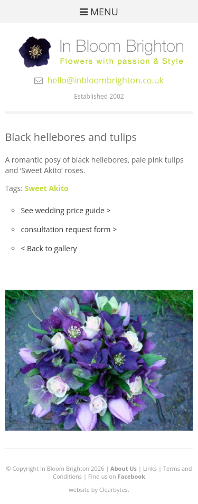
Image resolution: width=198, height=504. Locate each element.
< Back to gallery (49, 248)
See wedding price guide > (65, 210)
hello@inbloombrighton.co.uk (105, 80)
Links (150, 468)
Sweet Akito (46, 188)
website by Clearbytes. (99, 489)
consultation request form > (69, 229)
